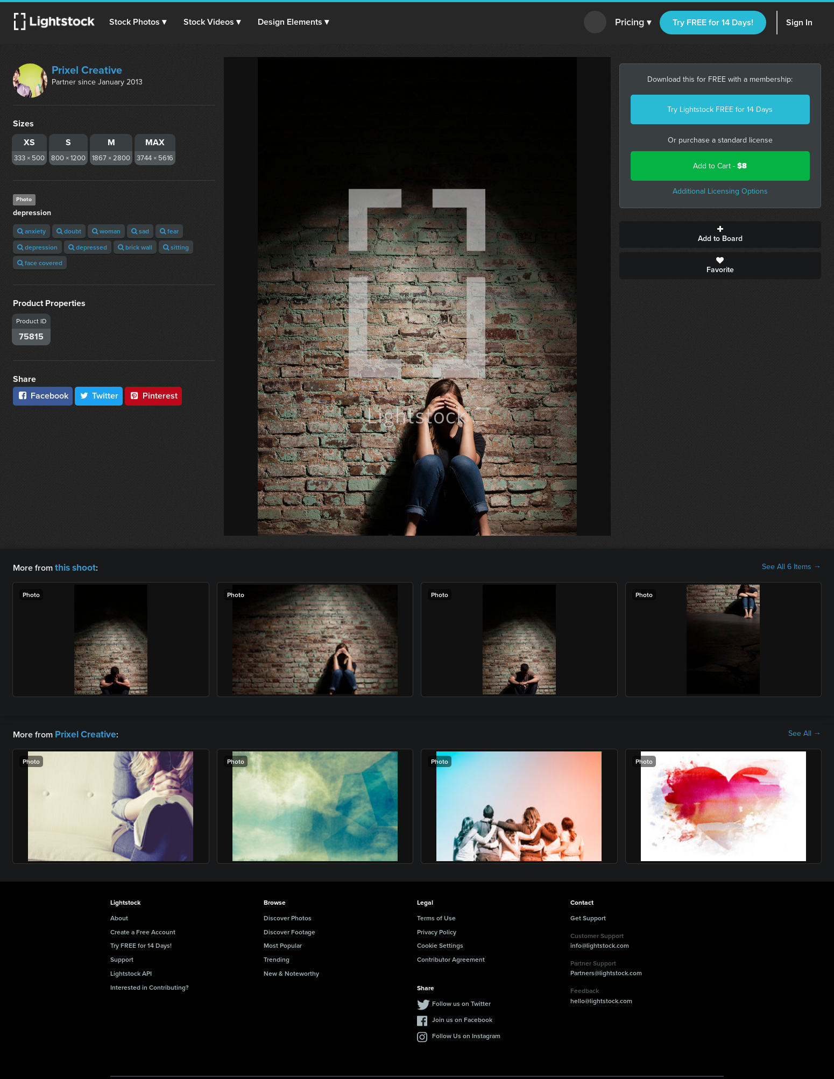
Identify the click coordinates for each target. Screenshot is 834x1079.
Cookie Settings (440, 943)
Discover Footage (289, 929)
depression (37, 247)
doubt (68, 231)
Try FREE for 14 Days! (713, 22)
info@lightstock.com (599, 943)
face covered (39, 262)
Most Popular (283, 943)
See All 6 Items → (791, 567)
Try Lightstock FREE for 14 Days (720, 109)
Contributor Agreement (451, 957)
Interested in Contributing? (149, 985)
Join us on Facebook (462, 1017)
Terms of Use (436, 915)
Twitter (99, 395)
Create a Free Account (142, 929)
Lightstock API (131, 971)
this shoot (74, 566)
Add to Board (720, 234)
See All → (804, 732)
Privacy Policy (436, 929)
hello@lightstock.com (601, 998)
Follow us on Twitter (461, 1001)
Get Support (588, 915)
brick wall (135, 247)
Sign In (799, 22)
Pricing (633, 22)
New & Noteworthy (291, 971)
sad (140, 231)
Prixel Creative (87, 70)
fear (169, 231)
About (119, 915)
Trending (276, 957)
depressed (87, 247)
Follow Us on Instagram (466, 1033)
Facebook (42, 395)
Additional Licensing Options (720, 191)
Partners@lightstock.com (606, 970)
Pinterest (153, 395)
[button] (139, 22)
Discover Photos (288, 915)
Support (121, 957)
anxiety (31, 231)
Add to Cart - (720, 166)
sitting (176, 247)
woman (106, 231)
